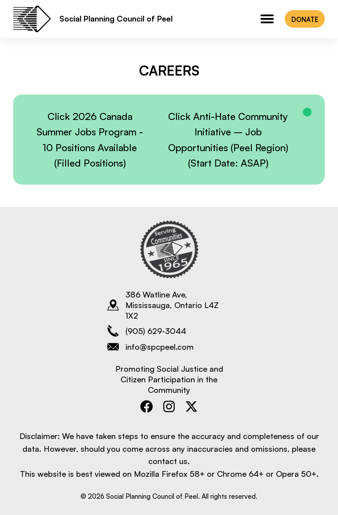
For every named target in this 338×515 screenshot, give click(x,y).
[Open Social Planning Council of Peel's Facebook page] (147, 406)
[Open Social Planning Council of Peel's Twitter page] (191, 406)
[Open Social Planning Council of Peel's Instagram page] (169, 406)
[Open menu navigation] (267, 19)
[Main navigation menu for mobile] (267, 19)
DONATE (304, 19)
